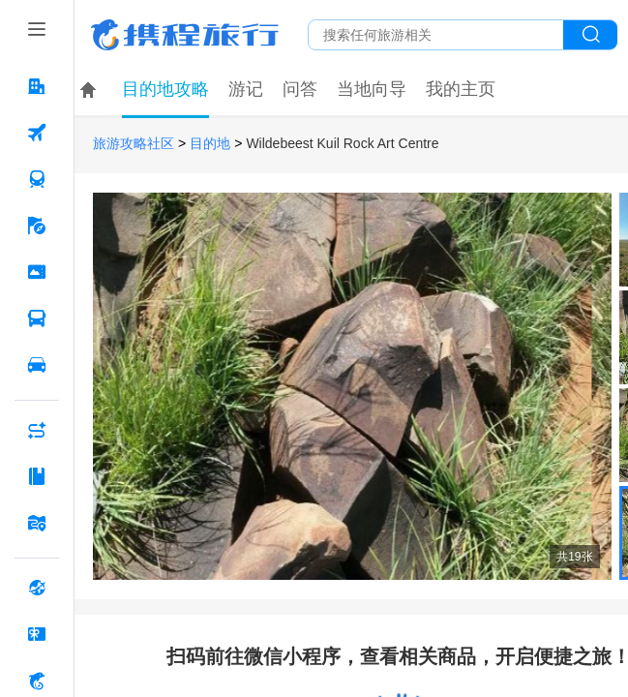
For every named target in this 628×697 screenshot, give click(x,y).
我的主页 (460, 89)
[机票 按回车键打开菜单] (37, 132)
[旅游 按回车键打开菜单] (37, 225)
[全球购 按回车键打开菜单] (37, 587)
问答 (300, 89)
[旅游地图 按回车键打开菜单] (37, 522)
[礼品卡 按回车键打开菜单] (37, 634)
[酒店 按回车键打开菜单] (37, 86)
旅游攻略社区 (133, 143)
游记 (245, 89)
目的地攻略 (165, 89)
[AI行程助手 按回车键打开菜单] (37, 429)
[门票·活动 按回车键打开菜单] (37, 272)
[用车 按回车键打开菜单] (37, 365)
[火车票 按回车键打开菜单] (37, 179)
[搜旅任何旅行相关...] (436, 35)
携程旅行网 (185, 34)
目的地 (210, 143)
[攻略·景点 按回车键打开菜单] (37, 476)
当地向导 (371, 89)
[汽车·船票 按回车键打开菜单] (37, 318)
